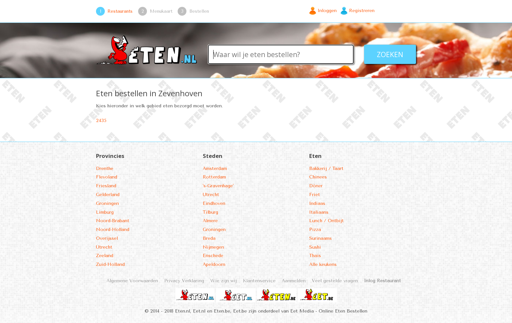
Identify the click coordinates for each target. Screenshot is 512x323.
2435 (101, 120)
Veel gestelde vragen (335, 281)
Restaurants (120, 11)
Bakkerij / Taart (326, 168)
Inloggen (327, 10)
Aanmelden (294, 281)
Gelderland (108, 194)
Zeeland (104, 255)
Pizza (315, 229)
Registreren (362, 10)
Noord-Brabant (112, 220)
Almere (210, 220)
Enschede (213, 255)
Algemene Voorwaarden (132, 281)
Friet (314, 194)
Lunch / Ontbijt (326, 220)
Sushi (315, 247)
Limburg (105, 212)
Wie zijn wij (223, 281)
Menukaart (161, 11)
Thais (315, 255)
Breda (209, 238)
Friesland (106, 186)
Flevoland (106, 177)
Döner (316, 186)
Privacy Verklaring (184, 281)
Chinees (318, 177)
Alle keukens (323, 264)
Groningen (107, 203)
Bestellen (199, 11)
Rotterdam (214, 177)
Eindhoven (214, 203)
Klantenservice (259, 281)
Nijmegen (213, 247)
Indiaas (317, 203)
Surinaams (320, 238)
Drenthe (104, 168)
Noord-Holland (112, 229)
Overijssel (107, 238)
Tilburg (210, 212)
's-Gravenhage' (218, 186)
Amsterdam (215, 168)
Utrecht (104, 247)
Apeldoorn (214, 264)
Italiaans (318, 212)
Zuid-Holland (110, 264)
